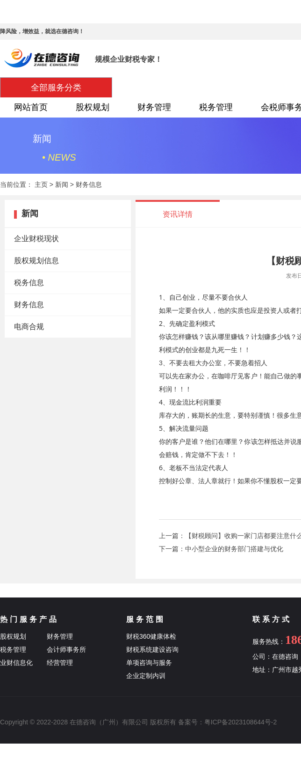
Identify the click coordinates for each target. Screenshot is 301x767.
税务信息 (29, 283)
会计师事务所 (66, 649)
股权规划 (92, 107)
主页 (41, 184)
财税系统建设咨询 (152, 649)
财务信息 (89, 184)
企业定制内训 (145, 675)
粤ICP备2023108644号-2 (240, 722)
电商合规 (29, 327)
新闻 (61, 184)
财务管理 (154, 107)
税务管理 (216, 107)
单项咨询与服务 (149, 662)
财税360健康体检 (151, 636)
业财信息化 (16, 662)
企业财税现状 (36, 239)
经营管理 (60, 662)
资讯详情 (178, 214)
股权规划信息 (36, 261)
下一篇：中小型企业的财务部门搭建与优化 (221, 549)
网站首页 (31, 107)
